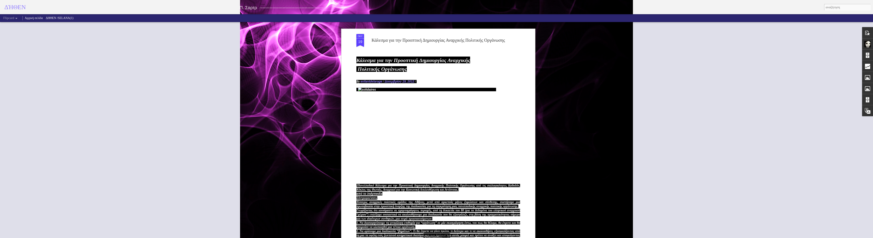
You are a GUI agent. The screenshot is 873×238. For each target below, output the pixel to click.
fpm (442, 235)
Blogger (457, 235)
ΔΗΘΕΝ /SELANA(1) (60, 18)
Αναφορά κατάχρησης (474, 235)
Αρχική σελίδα (34, 18)
